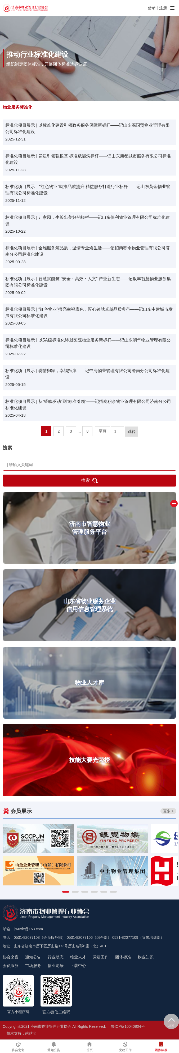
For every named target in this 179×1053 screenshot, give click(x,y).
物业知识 (146, 957)
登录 (151, 8)
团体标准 (123, 957)
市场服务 (33, 965)
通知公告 (33, 957)
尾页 (102, 431)
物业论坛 (56, 965)
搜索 (89, 480)
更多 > (168, 811)
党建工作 (101, 957)
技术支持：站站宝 (21, 1033)
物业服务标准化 (17, 107)
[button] (65, 892)
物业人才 (78, 957)
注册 (163, 8)
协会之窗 (11, 957)
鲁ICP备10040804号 (128, 1026)
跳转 (132, 431)
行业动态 (56, 957)
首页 (89, 1047)
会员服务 (11, 965)
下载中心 (78, 965)
